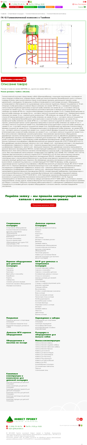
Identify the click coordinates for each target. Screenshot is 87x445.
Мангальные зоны (41, 370)
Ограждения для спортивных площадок (45, 320)
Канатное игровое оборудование (18, 283)
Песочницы (39, 237)
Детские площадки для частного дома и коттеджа (47, 257)
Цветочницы (39, 312)
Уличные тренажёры (13, 238)
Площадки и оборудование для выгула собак (45, 334)
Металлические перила (44, 348)
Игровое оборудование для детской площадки (19, 263)
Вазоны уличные (41, 314)
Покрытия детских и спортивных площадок (17, 320)
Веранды (38, 241)
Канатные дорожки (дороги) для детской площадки (18, 389)
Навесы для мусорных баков (45, 254)
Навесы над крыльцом (43, 358)
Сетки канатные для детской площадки (16, 386)
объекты (40, 7)
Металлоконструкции (47, 340)
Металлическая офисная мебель (47, 346)
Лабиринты (10, 279)
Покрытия (12, 318)
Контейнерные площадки (44, 364)
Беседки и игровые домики (45, 239)
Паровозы (10, 270)
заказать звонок (29, 7)
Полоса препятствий (13, 240)
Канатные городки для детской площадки (17, 400)
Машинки (9, 268)
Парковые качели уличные (44, 304)
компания (49, 7)
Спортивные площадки (16, 14)
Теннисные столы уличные (44, 297)
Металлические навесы (43, 343)
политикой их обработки (42, 439)
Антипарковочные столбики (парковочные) (45, 328)
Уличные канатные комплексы (17, 245)
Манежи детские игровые (15, 281)
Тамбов (4, 1)
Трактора (9, 272)
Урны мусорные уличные (44, 295)
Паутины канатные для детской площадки (17, 383)
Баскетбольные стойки (43, 300)
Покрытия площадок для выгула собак (17, 326)
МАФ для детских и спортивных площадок (46, 263)
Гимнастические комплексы (35, 14)
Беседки (38, 306)
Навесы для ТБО (41, 362)
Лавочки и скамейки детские (46, 272)
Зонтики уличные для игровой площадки (45, 278)
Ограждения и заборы (47, 318)
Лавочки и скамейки (42, 270)
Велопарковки (40, 289)
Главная (3, 14)
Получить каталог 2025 (43, 205)
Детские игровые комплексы (45, 227)
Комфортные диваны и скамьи (46, 274)
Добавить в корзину (13, 79)
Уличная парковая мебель (44, 268)
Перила (38, 368)
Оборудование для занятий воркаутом (16, 235)
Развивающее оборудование (46, 245)
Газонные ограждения (43, 323)
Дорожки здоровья (42, 285)
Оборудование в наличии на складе (16, 341)
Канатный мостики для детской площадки (17, 393)
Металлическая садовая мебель (47, 344)
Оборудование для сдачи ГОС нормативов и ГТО (17, 243)
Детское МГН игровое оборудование (18, 333)
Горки (37, 235)
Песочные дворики (42, 252)
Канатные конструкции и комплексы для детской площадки (17, 377)
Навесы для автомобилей (44, 360)
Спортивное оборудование (16, 227)
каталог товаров (14, 7)
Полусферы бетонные (43, 325)
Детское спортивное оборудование (14, 232)
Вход (76, 4)
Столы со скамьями (42, 276)
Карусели (38, 233)
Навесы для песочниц (43, 356)
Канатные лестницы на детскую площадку (17, 396)
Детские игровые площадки (45, 224)
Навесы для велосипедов (44, 352)
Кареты (9, 278)
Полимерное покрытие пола (16, 323)
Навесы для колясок (42, 350)
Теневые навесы (41, 243)
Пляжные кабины (41, 287)
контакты (58, 7)
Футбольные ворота (42, 298)
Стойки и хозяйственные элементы (47, 291)
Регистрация (82, 4)
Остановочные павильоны (44, 366)
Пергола (38, 310)
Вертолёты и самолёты (14, 274)
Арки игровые (40, 281)
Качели (37, 231)
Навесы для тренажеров (44, 354)
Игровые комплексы (13, 285)
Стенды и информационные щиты (47, 283)
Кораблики (10, 276)
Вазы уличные (40, 293)
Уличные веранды (41, 302)
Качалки (38, 229)
